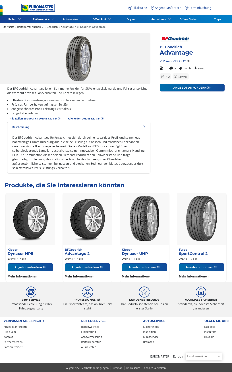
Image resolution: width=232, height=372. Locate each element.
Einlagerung (88, 331)
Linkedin (209, 337)
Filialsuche (10, 331)
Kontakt (8, 337)
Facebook (209, 326)
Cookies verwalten (155, 368)
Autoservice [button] (71, 19)
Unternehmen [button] (157, 19)
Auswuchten (88, 347)
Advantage (67, 27)
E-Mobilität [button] (99, 19)
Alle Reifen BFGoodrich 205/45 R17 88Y (34, 118)
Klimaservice (151, 337)
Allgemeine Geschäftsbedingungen (87, 368)
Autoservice (154, 321)
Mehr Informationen (22, 276)
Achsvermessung (91, 337)
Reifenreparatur (91, 342)
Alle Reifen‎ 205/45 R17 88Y (84, 118)
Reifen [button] (13, 19)
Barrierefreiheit (13, 347)
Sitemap (118, 368)
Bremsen (148, 342)
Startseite (8, 27)
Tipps (217, 19)
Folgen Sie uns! (216, 321)
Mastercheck (151, 326)
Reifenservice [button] (42, 19)
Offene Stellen (188, 19)
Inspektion (149, 331)
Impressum (133, 368)
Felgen (131, 19)
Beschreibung (78, 127)
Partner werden (13, 342)
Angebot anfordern (190, 88)
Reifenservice (93, 321)
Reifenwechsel (90, 326)
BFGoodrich (51, 27)
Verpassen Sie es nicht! (24, 321)
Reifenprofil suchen (29, 27)
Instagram (210, 331)
